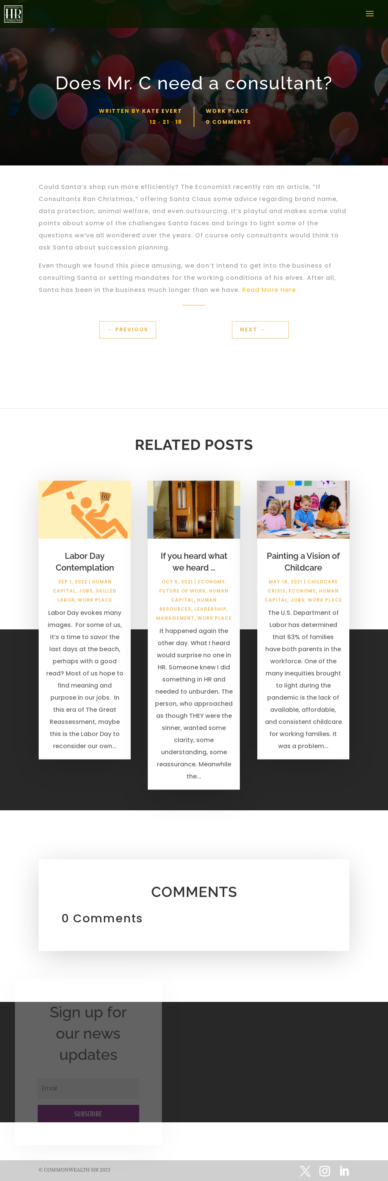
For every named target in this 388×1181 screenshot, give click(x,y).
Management (175, 623)
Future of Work (182, 596)
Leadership (210, 614)
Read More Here (269, 289)
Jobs (86, 596)
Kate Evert (162, 111)
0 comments (228, 122)
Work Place (227, 111)
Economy (211, 586)
